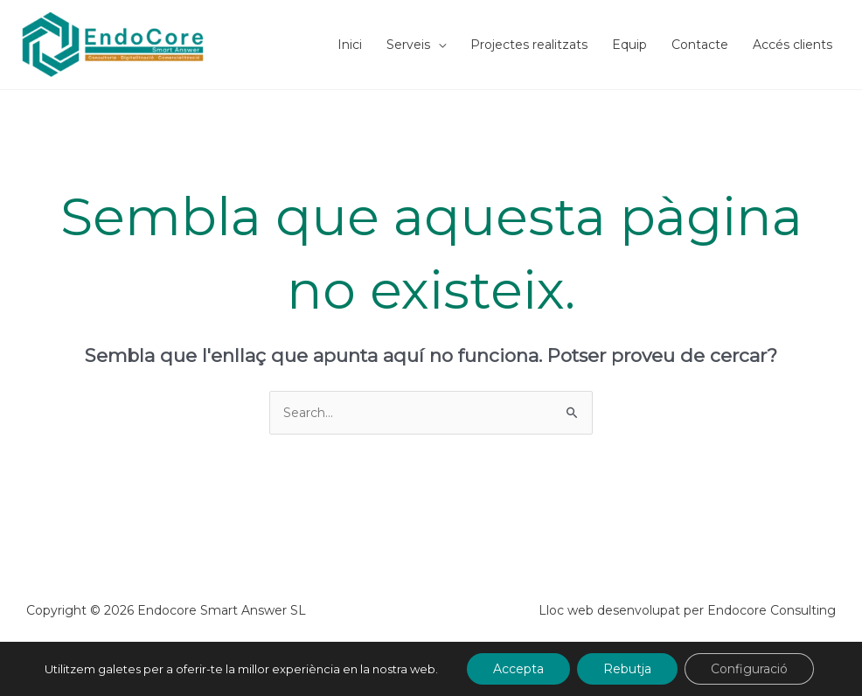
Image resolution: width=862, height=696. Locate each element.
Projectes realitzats (528, 44)
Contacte (699, 44)
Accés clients (792, 44)
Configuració (749, 669)
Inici (349, 44)
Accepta (518, 669)
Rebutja (627, 669)
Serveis (408, 44)
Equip (629, 44)
